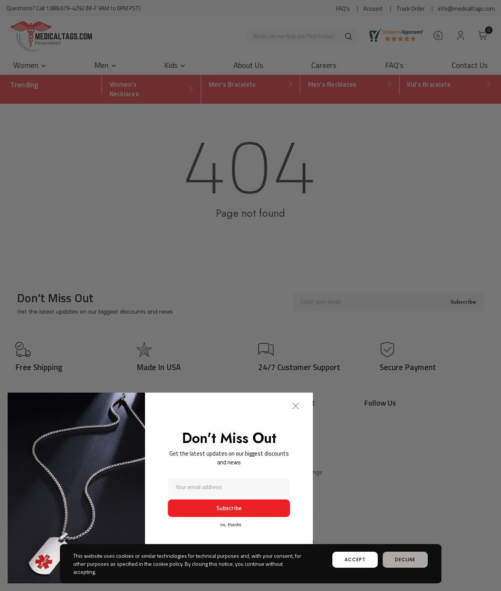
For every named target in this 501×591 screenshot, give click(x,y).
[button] (295, 406)
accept (355, 559)
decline (405, 559)
